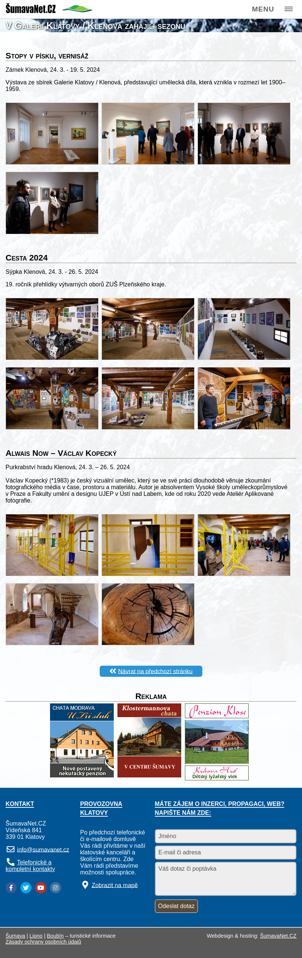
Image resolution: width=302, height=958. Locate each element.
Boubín (55, 936)
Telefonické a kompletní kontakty (30, 865)
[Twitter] (25, 887)
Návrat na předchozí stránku (155, 671)
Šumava (15, 936)
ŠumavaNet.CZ (278, 936)
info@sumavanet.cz (43, 849)
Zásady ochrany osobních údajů (43, 942)
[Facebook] (11, 887)
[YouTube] (40, 887)
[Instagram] (55, 887)
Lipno (36, 936)
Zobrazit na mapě (115, 885)
